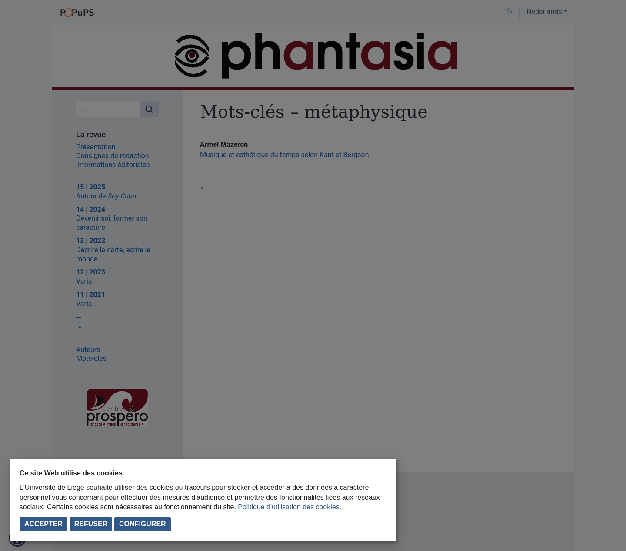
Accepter (43, 524)
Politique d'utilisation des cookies (288, 507)
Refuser (90, 524)
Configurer (142, 524)
